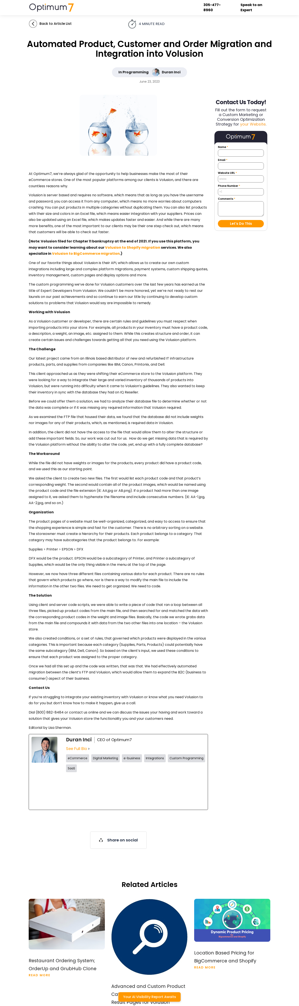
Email (222, 160)
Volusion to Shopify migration (132, 247)
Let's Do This (241, 223)
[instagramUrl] (118, 791)
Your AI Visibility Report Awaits (149, 996)
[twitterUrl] (83, 791)
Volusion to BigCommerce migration (86, 253)
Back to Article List (55, 23)
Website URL (227, 173)
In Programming (133, 72)
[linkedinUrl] (188, 791)
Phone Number (229, 186)
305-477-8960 (212, 7)
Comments (226, 199)
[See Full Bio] (89, 749)
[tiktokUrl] (153, 791)
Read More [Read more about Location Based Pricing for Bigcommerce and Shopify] (205, 967)
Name (223, 147)
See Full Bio (76, 748)
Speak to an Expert (252, 7)
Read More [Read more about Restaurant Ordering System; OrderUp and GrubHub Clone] (39, 975)
